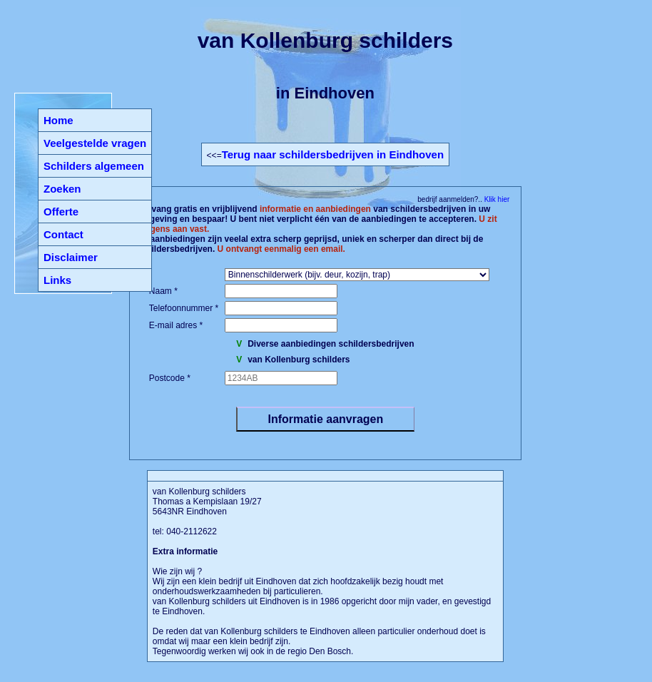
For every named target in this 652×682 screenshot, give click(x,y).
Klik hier (495, 199)
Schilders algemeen (94, 166)
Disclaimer (71, 257)
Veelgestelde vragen (95, 143)
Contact (63, 234)
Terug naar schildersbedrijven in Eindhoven (333, 154)
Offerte (61, 211)
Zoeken (62, 189)
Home (58, 120)
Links (57, 280)
